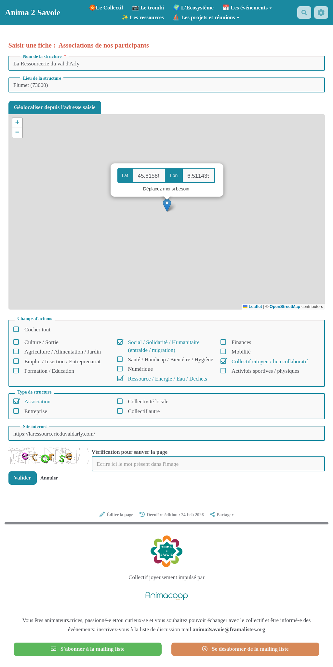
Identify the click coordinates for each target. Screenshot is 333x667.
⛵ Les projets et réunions (206, 17)
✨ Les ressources (143, 17)
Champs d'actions (34, 318)
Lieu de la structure (42, 78)
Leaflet (252, 306)
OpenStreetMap (285, 306)
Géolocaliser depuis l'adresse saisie (55, 107)
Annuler (49, 477)
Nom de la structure (45, 56)
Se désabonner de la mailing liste (245, 649)
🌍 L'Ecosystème (193, 8)
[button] (167, 205)
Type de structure (34, 392)
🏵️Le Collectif (106, 8)
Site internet (35, 426)
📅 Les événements (247, 8)
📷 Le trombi (148, 8)
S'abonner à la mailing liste (88, 649)
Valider (22, 478)
